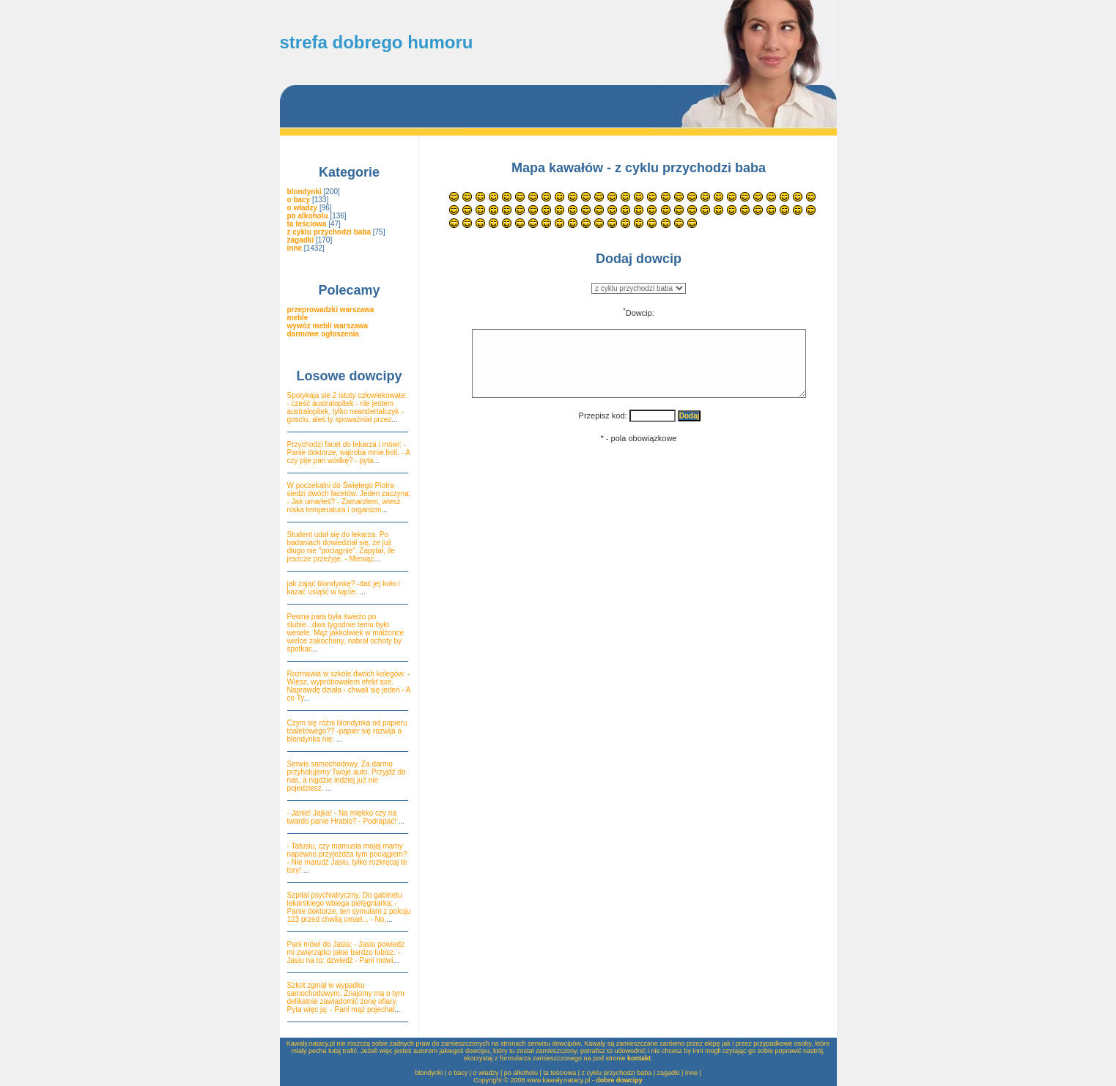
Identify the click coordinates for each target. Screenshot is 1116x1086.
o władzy (486, 1072)
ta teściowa (559, 1072)
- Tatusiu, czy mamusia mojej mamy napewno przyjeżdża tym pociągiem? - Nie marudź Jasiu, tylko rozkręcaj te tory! (347, 858)
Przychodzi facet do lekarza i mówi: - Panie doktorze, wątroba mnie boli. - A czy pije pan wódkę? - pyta (348, 452)
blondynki (429, 1072)
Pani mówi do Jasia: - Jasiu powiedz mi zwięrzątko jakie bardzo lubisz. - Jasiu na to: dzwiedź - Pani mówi (346, 952)
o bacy (458, 1072)
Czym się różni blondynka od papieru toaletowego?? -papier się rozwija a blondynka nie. (347, 731)
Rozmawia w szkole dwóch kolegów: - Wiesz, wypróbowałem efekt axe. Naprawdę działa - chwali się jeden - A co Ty (348, 686)
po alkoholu (521, 1072)
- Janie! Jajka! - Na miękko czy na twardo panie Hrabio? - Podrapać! (343, 817)
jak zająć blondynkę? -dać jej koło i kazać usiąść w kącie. (343, 588)
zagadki (668, 1072)
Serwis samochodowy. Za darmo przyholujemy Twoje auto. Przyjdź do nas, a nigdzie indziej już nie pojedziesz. (346, 776)
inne (691, 1072)
